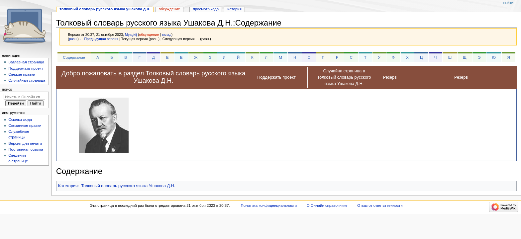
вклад (166, 35)
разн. (73, 39)
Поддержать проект (25, 68)
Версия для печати (25, 143)
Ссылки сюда (20, 119)
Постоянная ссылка (25, 149)
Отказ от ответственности (379, 205)
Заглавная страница (26, 62)
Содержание (74, 57)
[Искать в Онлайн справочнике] (24, 97)
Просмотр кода (206, 9)
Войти (508, 3)
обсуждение (149, 35)
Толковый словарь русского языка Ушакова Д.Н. (128, 186)
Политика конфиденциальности (269, 205)
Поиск (7, 89)
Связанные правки (24, 125)
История (234, 9)
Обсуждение (169, 9)
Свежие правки (21, 74)
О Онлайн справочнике (327, 205)
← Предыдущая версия (99, 39)
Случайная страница (26, 80)
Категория (68, 186)
